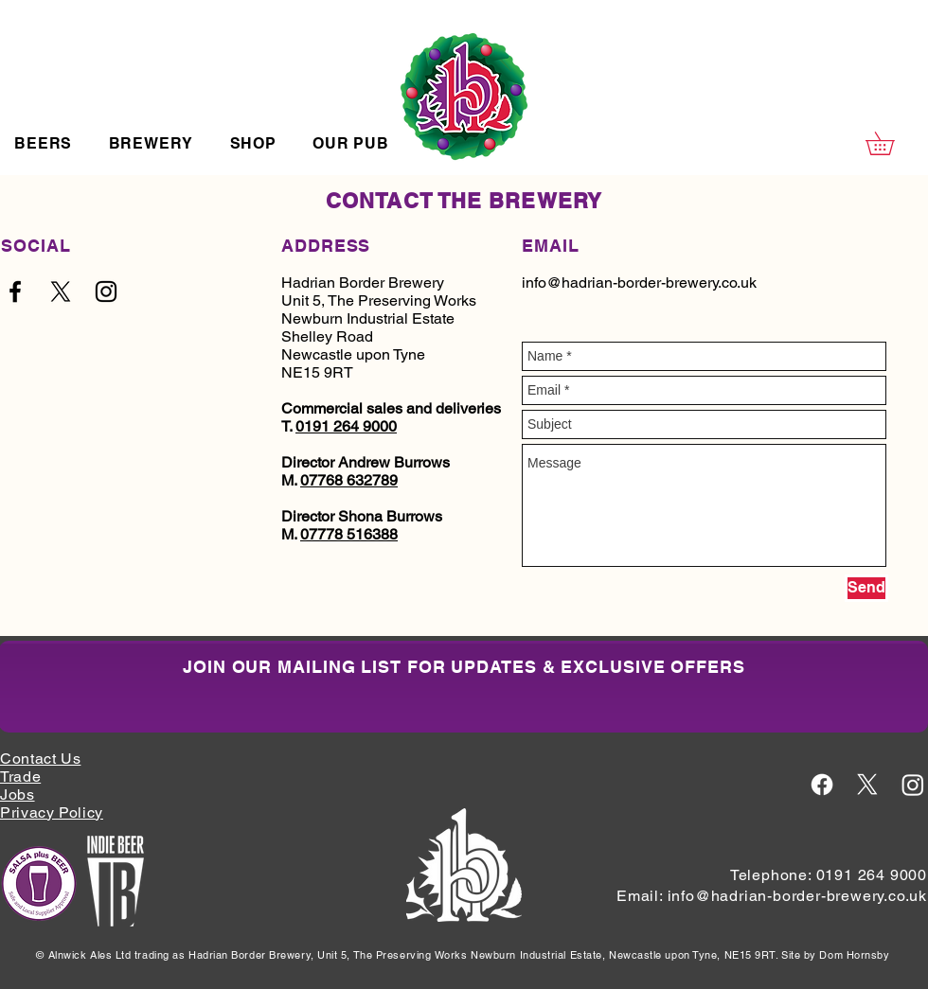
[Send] (866, 588)
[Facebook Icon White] (822, 784)
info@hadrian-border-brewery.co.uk (639, 282)
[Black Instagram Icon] (106, 291)
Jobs (17, 795)
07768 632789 (349, 480)
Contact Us (40, 759)
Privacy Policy (51, 812)
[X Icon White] (867, 784)
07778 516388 (349, 534)
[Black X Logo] (60, 291)
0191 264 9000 (346, 426)
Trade (20, 777)
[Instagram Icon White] (913, 784)
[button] (43, 143)
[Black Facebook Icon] (15, 291)
